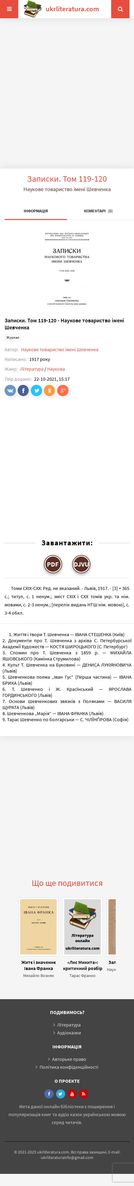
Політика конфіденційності (69, 1067)
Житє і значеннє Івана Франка (38, 965)
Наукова (56, 369)
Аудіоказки (69, 1033)
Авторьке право (69, 1059)
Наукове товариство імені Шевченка (59, 349)
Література (32, 369)
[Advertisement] (64, 98)
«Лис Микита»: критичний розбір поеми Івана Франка (82, 965)
